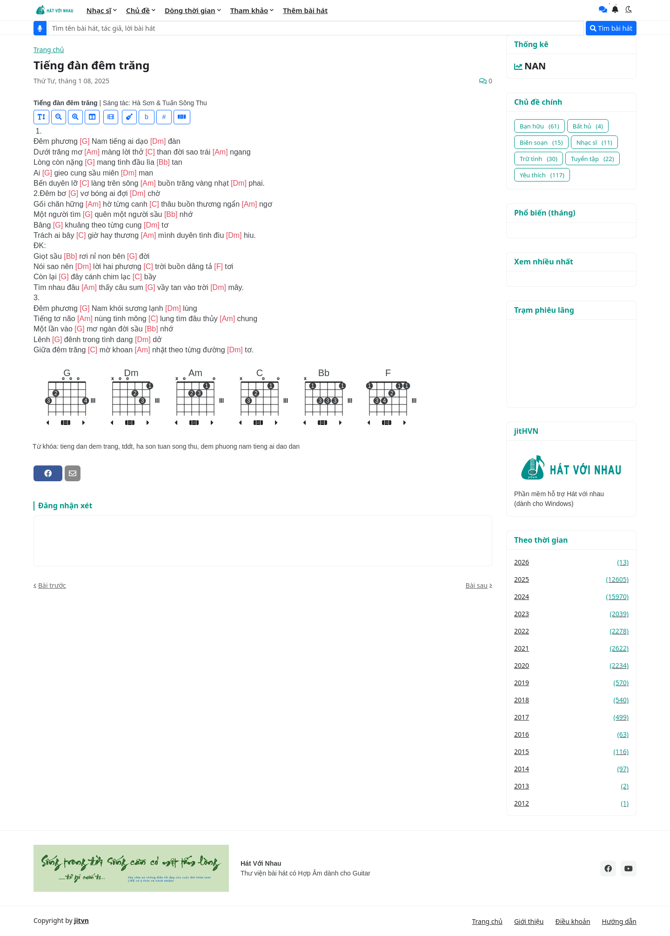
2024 (571, 596)
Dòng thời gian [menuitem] (190, 10)
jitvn (81, 920)
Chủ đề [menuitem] (138, 10)
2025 (571, 579)
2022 (571, 631)
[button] (628, 9)
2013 (571, 786)
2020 (571, 665)
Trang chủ (49, 50)
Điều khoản (572, 921)
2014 (571, 769)
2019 (571, 682)
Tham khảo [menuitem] (249, 10)
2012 (571, 803)
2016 (571, 734)
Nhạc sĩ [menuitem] (99, 10)
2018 (571, 700)
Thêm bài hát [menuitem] (305, 10)
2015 (571, 751)
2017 (571, 717)
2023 (571, 614)
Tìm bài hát (611, 28)
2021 (571, 648)
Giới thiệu (529, 921)
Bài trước (52, 585)
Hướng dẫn (619, 921)
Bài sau (477, 585)
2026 (571, 562)
